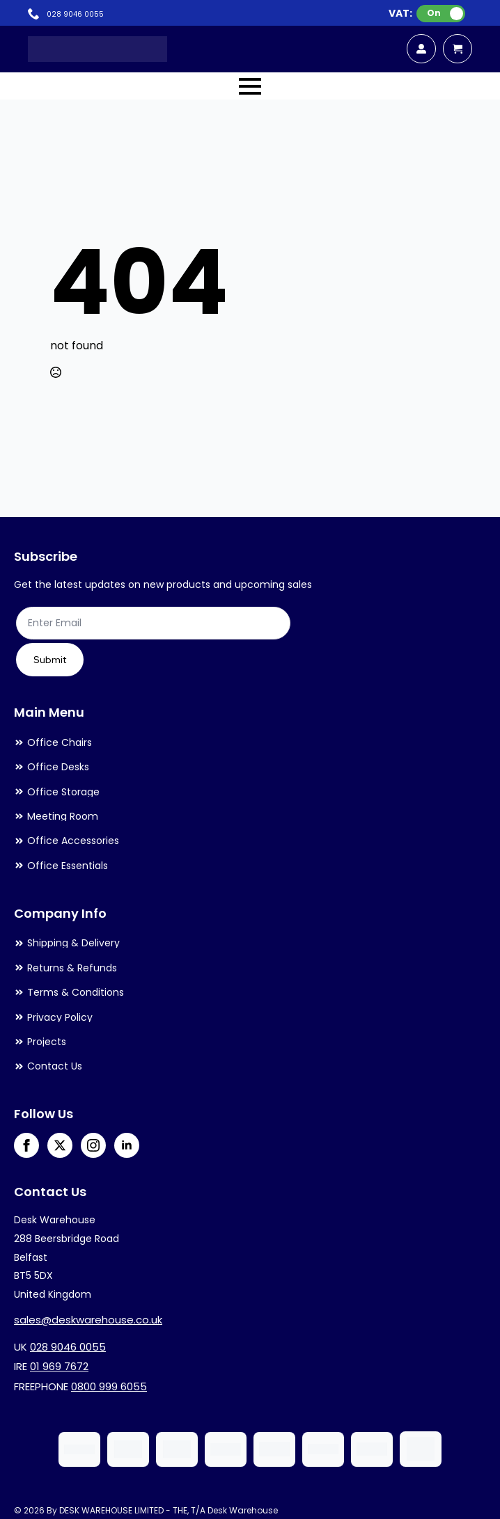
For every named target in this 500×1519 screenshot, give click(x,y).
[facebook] (26, 1145)
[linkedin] (126, 1145)
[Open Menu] (250, 86)
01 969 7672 (59, 1366)
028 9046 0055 (68, 1346)
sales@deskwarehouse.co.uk (88, 1319)
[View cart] (457, 48)
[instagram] (93, 1145)
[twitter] (59, 1145)
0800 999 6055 (109, 1386)
